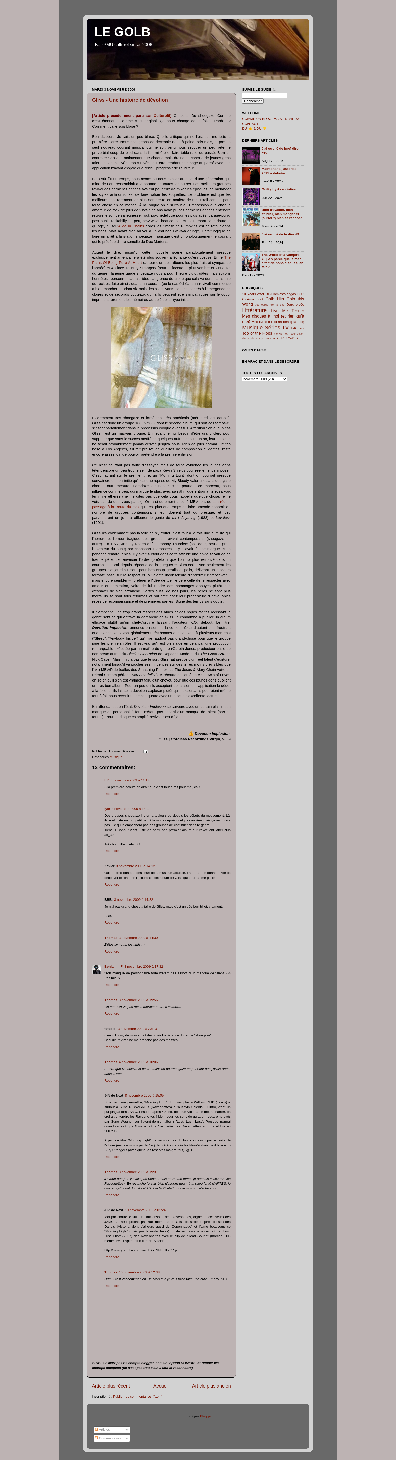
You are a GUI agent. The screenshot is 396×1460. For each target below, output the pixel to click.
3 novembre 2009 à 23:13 (137, 1029)
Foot (259, 299)
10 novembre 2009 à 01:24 (145, 1210)
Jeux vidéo (295, 304)
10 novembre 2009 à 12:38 (139, 1272)
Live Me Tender (287, 310)
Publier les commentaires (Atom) (138, 1396)
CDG (300, 294)
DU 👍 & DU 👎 (254, 128)
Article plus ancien (211, 1386)
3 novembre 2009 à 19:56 (138, 1000)
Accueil (161, 1386)
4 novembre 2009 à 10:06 (138, 1062)
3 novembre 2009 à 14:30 (138, 938)
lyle (107, 809)
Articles (102, 1429)
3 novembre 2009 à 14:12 (135, 866)
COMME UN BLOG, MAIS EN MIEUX (270, 119)
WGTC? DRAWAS (285, 338)
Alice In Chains (131, 226)
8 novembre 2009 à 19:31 (138, 1172)
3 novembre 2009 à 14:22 (133, 900)
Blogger (206, 1416)
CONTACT (250, 124)
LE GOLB (122, 32)
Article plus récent (111, 1386)
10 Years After (253, 294)
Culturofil (162, 116)
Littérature (254, 310)
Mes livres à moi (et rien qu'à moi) (278, 322)
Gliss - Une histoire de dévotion (130, 100)
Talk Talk (297, 328)
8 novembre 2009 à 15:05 (144, 1095)
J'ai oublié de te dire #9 (280, 234)
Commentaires (108, 1438)
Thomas (110, 938)
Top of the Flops (257, 333)
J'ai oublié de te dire (270, 304)
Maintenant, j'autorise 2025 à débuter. (279, 171)
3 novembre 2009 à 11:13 (130, 780)
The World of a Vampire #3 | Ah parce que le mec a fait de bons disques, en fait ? (282, 261)
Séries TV (277, 327)
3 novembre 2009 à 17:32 (143, 966)
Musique (116, 757)
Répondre (111, 794)
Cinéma (248, 299)
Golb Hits (275, 299)
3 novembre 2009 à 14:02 (131, 809)
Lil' (106, 780)
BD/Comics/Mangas (281, 294)
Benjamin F (113, 966)
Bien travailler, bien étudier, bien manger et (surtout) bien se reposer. (282, 214)
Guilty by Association (279, 189)
